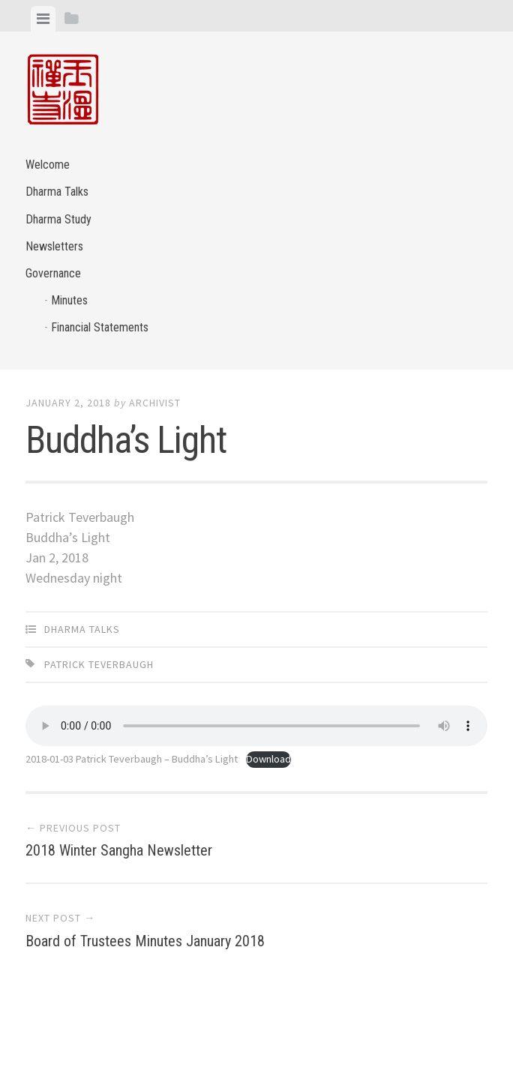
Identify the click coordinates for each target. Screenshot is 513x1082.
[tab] (43, 18)
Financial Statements (99, 327)
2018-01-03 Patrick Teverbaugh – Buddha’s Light (132, 759)
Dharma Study (59, 219)
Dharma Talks (57, 191)
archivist (155, 402)
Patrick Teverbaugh (99, 664)
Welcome (48, 164)
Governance (53, 273)
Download (268, 759)
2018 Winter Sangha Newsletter (119, 850)
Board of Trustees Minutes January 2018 (145, 941)
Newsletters (54, 246)
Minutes (69, 300)
